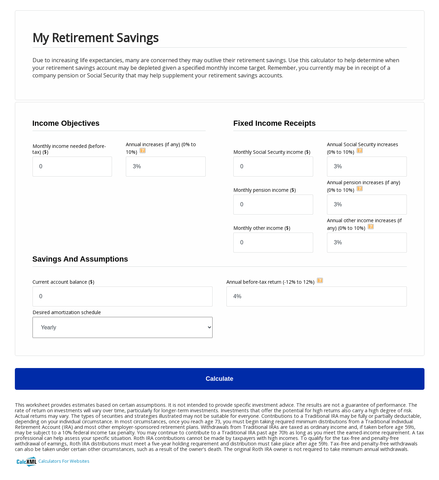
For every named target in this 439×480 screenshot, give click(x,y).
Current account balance (63, 282)
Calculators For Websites (64, 461)
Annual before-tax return (270, 282)
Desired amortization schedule (66, 312)
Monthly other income (261, 228)
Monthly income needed (69, 149)
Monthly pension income (264, 190)
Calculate (219, 378)
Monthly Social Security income (271, 152)
